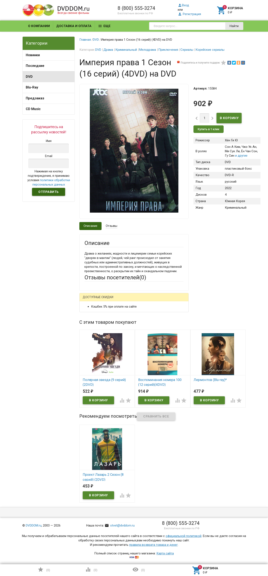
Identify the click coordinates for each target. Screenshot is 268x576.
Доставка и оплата (73, 26)
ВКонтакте (136, 300)
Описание (90, 226)
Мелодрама (147, 50)
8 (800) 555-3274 (136, 8)
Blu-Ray (32, 87)
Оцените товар (95, 354)
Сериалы (186, 50)
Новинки (33, 55)
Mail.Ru (111, 300)
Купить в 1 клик (208, 129)
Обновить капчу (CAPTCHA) (137, 424)
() (43, 569)
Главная (85, 40)
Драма (108, 50)
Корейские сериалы (210, 50)
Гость (90, 300)
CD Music (33, 109)
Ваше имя (91, 315)
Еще (104, 26)
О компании (39, 26)
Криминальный (126, 50)
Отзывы (111, 226)
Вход (183, 5)
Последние (35, 66)
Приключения (168, 50)
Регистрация (189, 14)
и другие (240, 155)
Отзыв (89, 361)
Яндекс (163, 300)
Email (88, 326)
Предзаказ (35, 98)
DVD (29, 77)
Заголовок (92, 342)
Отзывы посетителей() (115, 277)
